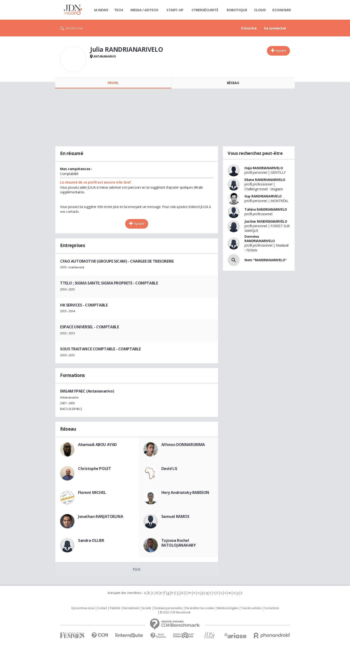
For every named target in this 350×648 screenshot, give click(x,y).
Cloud (260, 9)
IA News (101, 9)
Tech (118, 9)
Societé (146, 608)
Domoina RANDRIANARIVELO (259, 238)
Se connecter (275, 28)
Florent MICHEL (92, 492)
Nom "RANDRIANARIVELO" (265, 260)
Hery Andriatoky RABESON (185, 492)
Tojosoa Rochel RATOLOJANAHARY (178, 543)
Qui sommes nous (82, 608)
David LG (169, 468)
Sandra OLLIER (91, 540)
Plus (136, 569)
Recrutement (131, 608)
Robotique (237, 9)
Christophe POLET (94, 468)
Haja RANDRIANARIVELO (263, 168)
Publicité (115, 608)
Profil (113, 83)
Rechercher (75, 28)
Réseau (233, 83)
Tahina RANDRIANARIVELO (265, 209)
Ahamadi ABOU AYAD (97, 444)
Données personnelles (168, 608)
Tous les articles (251, 608)
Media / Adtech (144, 9)
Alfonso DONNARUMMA (183, 444)
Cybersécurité (205, 9)
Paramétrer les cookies (200, 608)
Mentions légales (227, 608)
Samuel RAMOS (175, 516)
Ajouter (281, 50)
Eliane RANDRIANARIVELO (264, 179)
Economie (281, 9)
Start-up (174, 9)
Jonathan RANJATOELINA (100, 516)
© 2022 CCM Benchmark (175, 612)
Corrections (271, 608)
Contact (102, 608)
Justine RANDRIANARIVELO (265, 221)
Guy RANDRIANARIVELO (263, 196)
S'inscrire (249, 28)
